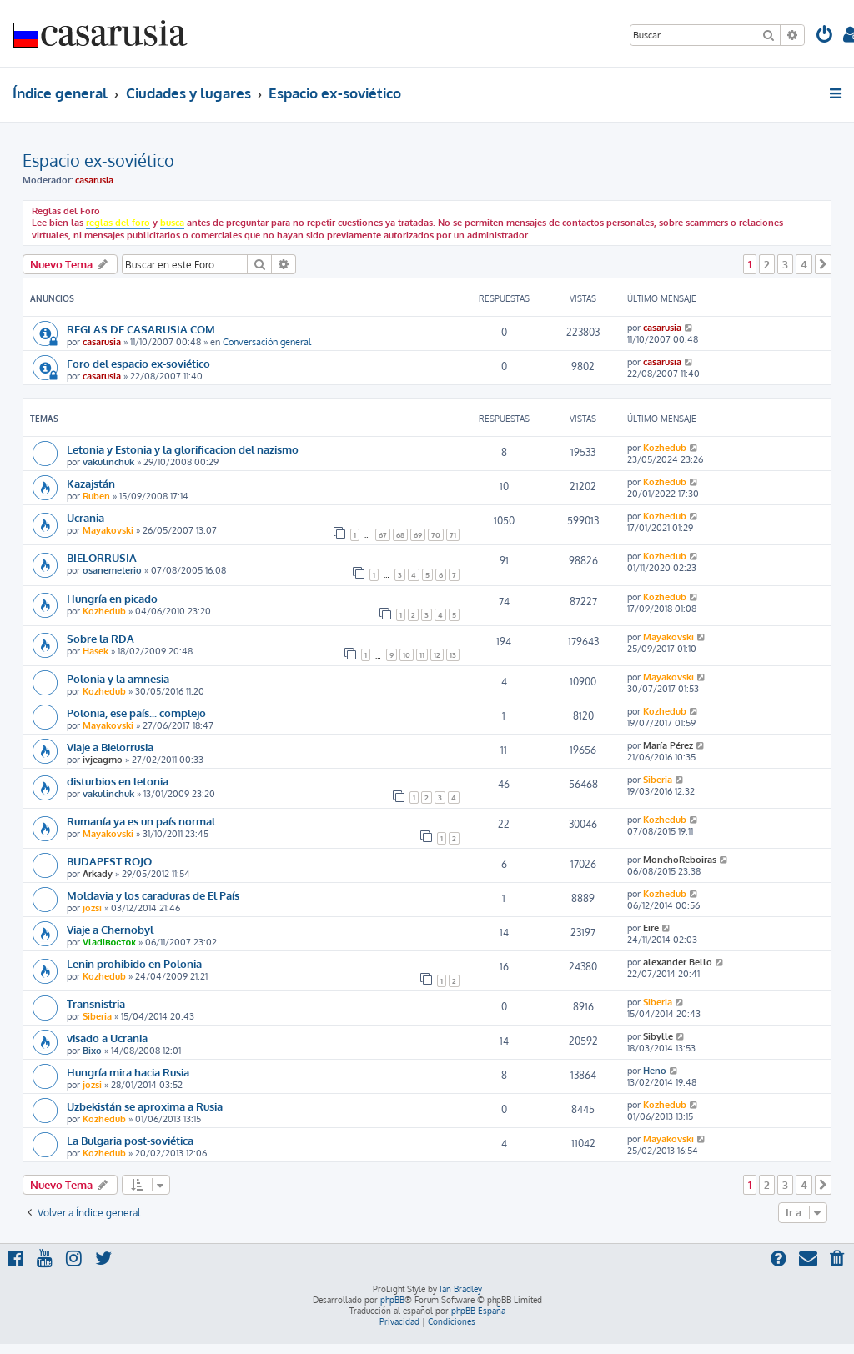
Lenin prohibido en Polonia (134, 963)
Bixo (92, 1050)
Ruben (96, 496)
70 (435, 534)
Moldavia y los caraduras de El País (153, 895)
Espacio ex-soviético (98, 160)
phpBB (392, 1300)
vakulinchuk (108, 462)
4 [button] (804, 264)
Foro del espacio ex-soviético (138, 363)
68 (400, 534)
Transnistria (96, 1003)
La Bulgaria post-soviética (130, 1140)
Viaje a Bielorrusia (110, 747)
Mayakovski (108, 530)
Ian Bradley (461, 1289)
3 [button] (785, 264)
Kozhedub (664, 448)
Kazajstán (91, 483)
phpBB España (478, 1311)
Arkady (98, 874)
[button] (823, 264)
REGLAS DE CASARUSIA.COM (141, 329)
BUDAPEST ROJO (109, 861)
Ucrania (85, 517)
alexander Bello (677, 962)
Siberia (657, 779)
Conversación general (267, 342)
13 (453, 654)
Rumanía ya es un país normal (141, 821)
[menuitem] (824, 36)
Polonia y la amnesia (118, 678)
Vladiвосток (109, 942)
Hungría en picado (112, 598)
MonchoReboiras (679, 859)
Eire (651, 928)
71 (453, 534)
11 (421, 654)
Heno (654, 1070)
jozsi (92, 908)
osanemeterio (112, 570)
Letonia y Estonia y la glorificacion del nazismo (183, 449)
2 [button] (767, 264)
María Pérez (668, 745)
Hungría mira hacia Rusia (128, 1072)
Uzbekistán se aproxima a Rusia (145, 1106)
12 (437, 654)
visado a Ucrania (107, 1038)
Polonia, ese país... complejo (136, 712)
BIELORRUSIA (102, 557)
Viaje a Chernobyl (110, 929)
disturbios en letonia (117, 781)
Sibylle (658, 1036)
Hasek (95, 651)
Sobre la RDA (100, 638)
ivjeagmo (103, 759)
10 (406, 654)
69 (418, 534)
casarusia (94, 180)
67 (383, 534)
